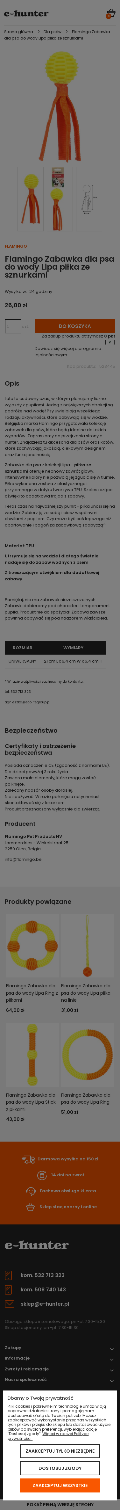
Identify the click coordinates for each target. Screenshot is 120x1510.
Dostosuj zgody (60, 1468)
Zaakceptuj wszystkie (60, 1485)
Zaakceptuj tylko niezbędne (60, 1451)
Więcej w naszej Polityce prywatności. (48, 1436)
